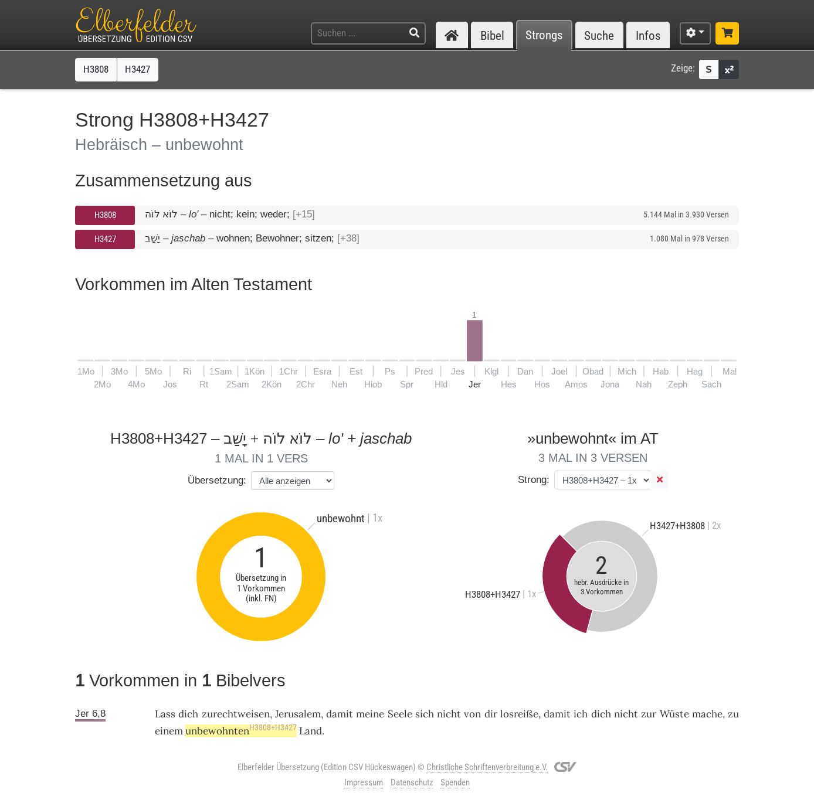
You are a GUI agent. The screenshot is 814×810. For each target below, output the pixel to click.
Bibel (492, 35)
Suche (599, 35)
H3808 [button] (95, 69)
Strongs (544, 35)
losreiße (519, 713)
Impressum (363, 782)
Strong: (534, 479)
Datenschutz (412, 782)
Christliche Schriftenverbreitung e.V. (487, 767)
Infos (648, 35)
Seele (400, 713)
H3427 (105, 239)
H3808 (105, 215)
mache (707, 713)
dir (490, 713)
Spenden (455, 782)
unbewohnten (241, 730)
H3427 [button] (137, 69)
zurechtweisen (236, 713)
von (472, 713)
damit (339, 713)
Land (310, 730)
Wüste (674, 713)
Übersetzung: (217, 480)
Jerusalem (298, 713)
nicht (449, 713)
